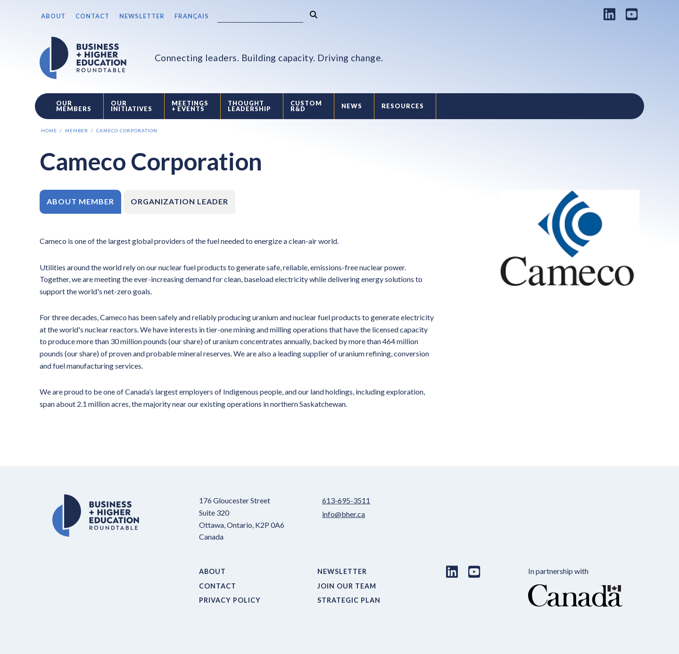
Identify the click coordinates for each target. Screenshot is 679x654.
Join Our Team (346, 586)
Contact (92, 16)
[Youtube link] (631, 14)
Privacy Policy (230, 600)
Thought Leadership (249, 106)
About (53, 16)
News (351, 106)
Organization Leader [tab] (179, 201)
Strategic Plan (349, 600)
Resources (402, 106)
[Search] (260, 17)
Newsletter (142, 16)
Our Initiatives (131, 106)
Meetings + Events (190, 106)
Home (49, 130)
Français (191, 16)
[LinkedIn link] (609, 14)
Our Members (73, 106)
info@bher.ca (343, 513)
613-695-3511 (346, 500)
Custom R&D (306, 106)
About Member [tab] (80, 201)
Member (76, 130)
